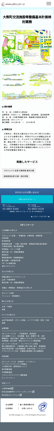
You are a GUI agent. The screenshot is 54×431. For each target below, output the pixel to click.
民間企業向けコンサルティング (13, 277)
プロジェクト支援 (8, 235)
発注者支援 (6, 241)
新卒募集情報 (7, 369)
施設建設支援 (7, 244)
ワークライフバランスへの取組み (14, 364)
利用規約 (9, 408)
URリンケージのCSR (10, 344)
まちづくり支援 (8, 293)
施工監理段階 (19, 246)
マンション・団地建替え (11, 296)
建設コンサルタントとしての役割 (33, 338)
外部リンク (6, 383)
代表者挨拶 (23, 333)
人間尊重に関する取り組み (27, 346)
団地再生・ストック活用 (11, 249)
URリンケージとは (9, 333)
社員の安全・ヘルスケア (36, 348)
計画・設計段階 (21, 244)
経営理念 (33, 333)
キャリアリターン (8, 378)
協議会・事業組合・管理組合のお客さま (17, 288)
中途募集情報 (7, 372)
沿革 (42, 336)
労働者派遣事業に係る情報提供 (32, 351)
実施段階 (39, 235)
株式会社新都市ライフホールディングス (17, 392)
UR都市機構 (6, 388)
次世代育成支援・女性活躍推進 (13, 348)
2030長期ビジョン (9, 336)
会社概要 (21, 336)
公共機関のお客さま (9, 230)
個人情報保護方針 (8, 346)
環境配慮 (42, 346)
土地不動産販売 (8, 320)
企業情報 (5, 328)
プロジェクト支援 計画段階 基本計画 (19, 170)
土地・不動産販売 (8, 279)
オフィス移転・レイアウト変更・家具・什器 (32, 320)
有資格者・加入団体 (9, 341)
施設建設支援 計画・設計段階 (16, 176)
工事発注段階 (7, 246)
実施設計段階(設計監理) (38, 244)
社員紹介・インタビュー (27, 361)
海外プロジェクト (8, 266)
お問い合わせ (27, 408)
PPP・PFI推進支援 (9, 263)
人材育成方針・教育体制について (14, 366)
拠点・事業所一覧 (32, 336)
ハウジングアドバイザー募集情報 (14, 375)
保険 (3, 309)
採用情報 (5, 356)
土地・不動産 (7, 306)
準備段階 (22, 235)
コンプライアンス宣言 (29, 344)
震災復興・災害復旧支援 (11, 260)
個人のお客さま (8, 301)
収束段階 (5, 238)
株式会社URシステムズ (10, 395)
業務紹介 (5, 338)
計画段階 (30, 235)
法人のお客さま (8, 271)
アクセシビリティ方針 (10, 351)
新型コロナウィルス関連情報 (30, 341)
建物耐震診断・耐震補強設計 (13, 257)
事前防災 (5, 255)
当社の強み (14, 338)
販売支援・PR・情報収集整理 (13, 252)
